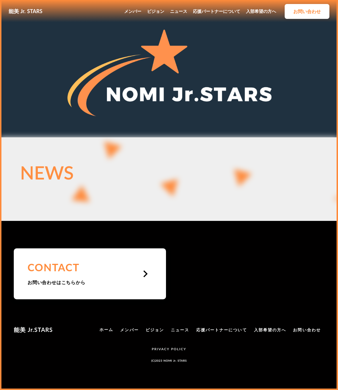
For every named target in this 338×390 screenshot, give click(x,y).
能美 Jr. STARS (25, 11)
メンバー (132, 11)
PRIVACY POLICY (169, 349)
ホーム (106, 329)
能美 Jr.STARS (33, 329)
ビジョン (155, 11)
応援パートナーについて (216, 11)
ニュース (178, 11)
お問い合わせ (307, 329)
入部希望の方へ (261, 11)
